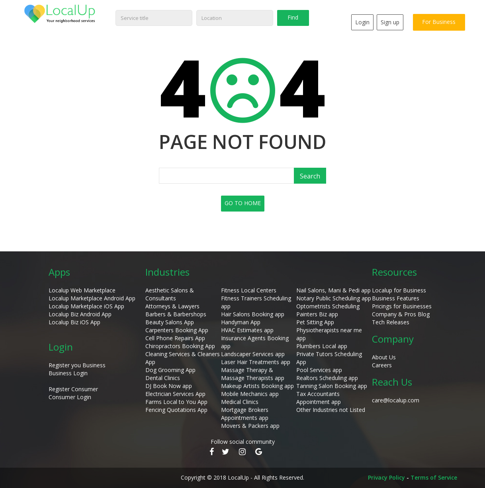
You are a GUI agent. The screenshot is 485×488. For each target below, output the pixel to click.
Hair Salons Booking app (252, 314)
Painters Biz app (317, 314)
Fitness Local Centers (248, 290)
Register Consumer (73, 389)
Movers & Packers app (250, 425)
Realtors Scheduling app (327, 378)
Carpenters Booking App (176, 330)
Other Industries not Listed (330, 410)
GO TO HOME (243, 203)
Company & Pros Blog (401, 314)
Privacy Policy (386, 477)
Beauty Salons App (169, 322)
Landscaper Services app (253, 354)
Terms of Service (434, 477)
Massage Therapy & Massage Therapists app (252, 374)
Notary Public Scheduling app (333, 298)
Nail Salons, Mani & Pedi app (333, 290)
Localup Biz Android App (80, 314)
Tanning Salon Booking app (331, 386)
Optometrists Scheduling (328, 306)
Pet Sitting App (315, 322)
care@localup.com (395, 400)
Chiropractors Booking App (180, 346)
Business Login (68, 373)
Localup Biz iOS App (74, 322)
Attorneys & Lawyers (172, 306)
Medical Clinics (239, 402)
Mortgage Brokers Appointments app (244, 413)
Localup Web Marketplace (82, 290)
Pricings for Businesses (402, 306)
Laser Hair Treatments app (255, 362)
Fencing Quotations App (176, 410)
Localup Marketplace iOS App (86, 306)
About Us (384, 357)
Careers (382, 365)
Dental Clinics (162, 378)
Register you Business (77, 365)
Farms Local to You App (176, 402)
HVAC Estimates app (247, 330)
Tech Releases (390, 322)
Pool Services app (319, 370)
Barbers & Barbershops (175, 314)
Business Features (395, 298)
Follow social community (243, 441)
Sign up (388, 22)
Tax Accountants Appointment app (318, 398)
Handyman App (240, 322)
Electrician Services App (175, 394)
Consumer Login (70, 397)
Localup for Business (399, 290)
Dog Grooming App (170, 370)
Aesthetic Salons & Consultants (169, 294)
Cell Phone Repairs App (175, 338)
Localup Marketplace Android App (92, 298)
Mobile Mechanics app (250, 394)
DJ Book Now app (168, 386)
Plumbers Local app (321, 346)
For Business (438, 21)
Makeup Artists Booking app (257, 386)
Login (361, 22)
